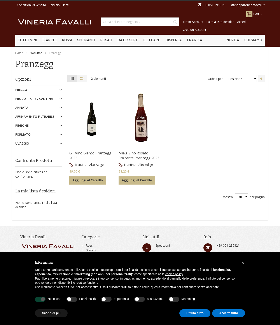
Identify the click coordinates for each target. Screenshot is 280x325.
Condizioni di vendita (31, 5)
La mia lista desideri (220, 22)
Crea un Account (194, 30)
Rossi (89, 245)
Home (19, 53)
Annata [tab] (21, 107)
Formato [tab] (23, 134)
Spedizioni (163, 245)
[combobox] (140, 21)
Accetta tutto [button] (228, 313)
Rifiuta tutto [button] (195, 313)
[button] (242, 262)
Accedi (241, 22)
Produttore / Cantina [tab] (34, 99)
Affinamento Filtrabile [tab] (34, 116)
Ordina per (215, 79)
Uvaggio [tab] (22, 143)
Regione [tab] (22, 125)
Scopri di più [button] (51, 313)
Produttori (36, 53)
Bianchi (91, 250)
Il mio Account (193, 22)
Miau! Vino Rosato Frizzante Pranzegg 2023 (139, 155)
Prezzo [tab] (21, 90)
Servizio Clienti (59, 5)
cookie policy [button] (174, 274)
